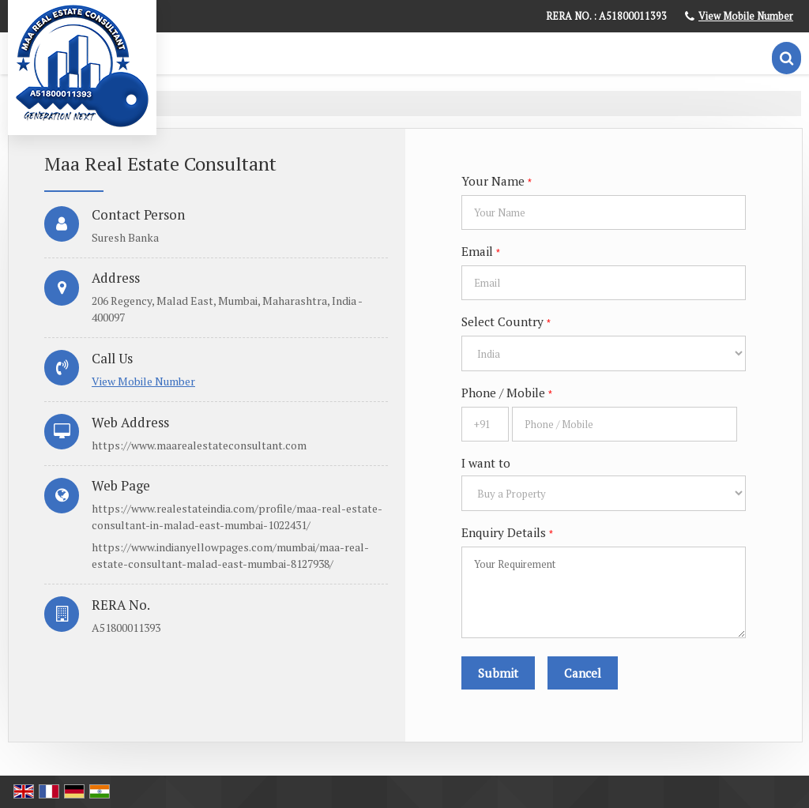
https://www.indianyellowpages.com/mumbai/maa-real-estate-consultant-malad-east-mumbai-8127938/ (230, 555)
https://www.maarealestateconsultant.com (199, 445)
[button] (745, 16)
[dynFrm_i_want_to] (603, 493)
